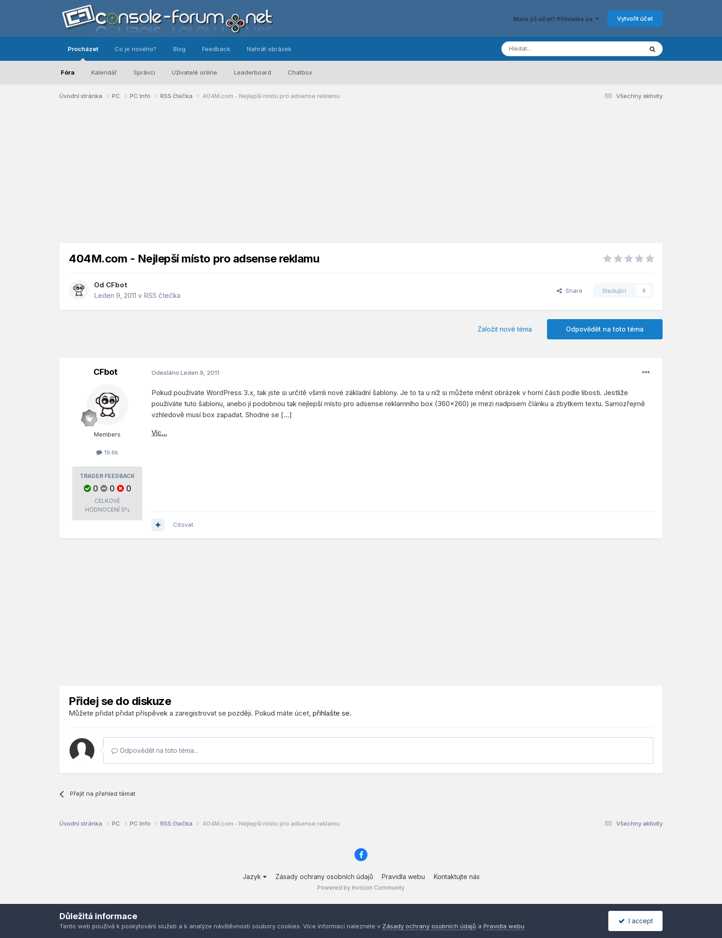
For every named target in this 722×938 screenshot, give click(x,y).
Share (569, 290)
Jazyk (255, 876)
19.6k (107, 452)
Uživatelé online (194, 72)
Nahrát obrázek (269, 48)
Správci (144, 72)
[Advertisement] (361, 178)
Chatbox (300, 72)
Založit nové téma (504, 329)
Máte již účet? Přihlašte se (556, 19)
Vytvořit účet (635, 18)
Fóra (68, 72)
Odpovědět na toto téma (605, 329)
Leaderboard (252, 72)
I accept (635, 921)
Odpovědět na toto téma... (154, 750)
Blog (179, 48)
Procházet (83, 53)
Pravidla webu (403, 876)
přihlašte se (331, 713)
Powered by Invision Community (361, 887)
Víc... (159, 432)
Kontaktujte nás (457, 876)
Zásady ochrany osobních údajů (324, 876)
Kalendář (104, 72)
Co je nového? (136, 48)
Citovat (183, 524)
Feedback (216, 48)
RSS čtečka (162, 295)
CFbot (116, 284)
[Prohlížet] (548, 48)
